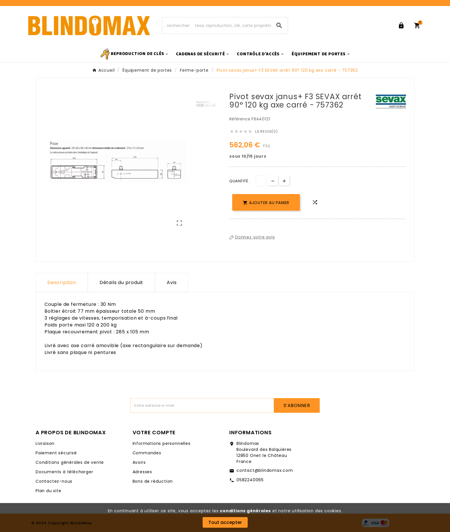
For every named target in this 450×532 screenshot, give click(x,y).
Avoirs (139, 462)
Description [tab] (61, 282)
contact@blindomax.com (264, 470)
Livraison (45, 443)
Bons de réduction (153, 481)
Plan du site (48, 491)
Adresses (142, 472)
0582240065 (250, 480)
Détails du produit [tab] (121, 282)
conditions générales (245, 511)
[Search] (279, 25)
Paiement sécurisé (56, 453)
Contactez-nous (54, 481)
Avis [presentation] (171, 282)
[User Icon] (402, 25)
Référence (240, 119)
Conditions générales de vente (70, 462)
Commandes (147, 453)
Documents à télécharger (64, 472)
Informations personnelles (162, 443)
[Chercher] (216, 25)
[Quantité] (261, 180)
